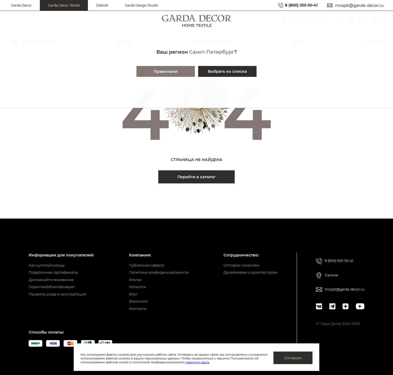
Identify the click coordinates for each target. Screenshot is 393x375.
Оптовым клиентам (238, 257)
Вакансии (133, 299)
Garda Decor (21, 5)
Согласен (293, 358)
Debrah (102, 5)
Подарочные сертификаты (55, 266)
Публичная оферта (143, 257)
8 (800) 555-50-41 (300, 5)
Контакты (133, 308)
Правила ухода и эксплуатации (60, 291)
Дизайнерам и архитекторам (248, 266)
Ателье (131, 274)
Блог (128, 291)
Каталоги (133, 282)
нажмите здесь (226, 362)
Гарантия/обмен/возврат (53, 282)
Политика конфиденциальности (156, 266)
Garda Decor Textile (64, 5)
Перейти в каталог (196, 176)
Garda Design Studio (141, 5)
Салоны (331, 267)
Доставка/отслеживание (53, 274)
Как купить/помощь (48, 257)
